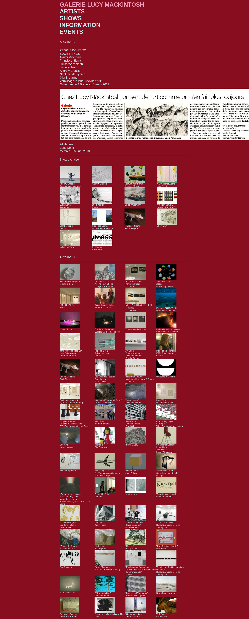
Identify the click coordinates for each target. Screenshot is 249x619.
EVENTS (71, 32)
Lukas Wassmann (71, 64)
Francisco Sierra (70, 60)
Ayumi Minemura (71, 57)
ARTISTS (72, 11)
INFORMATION (80, 25)
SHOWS (71, 18)
